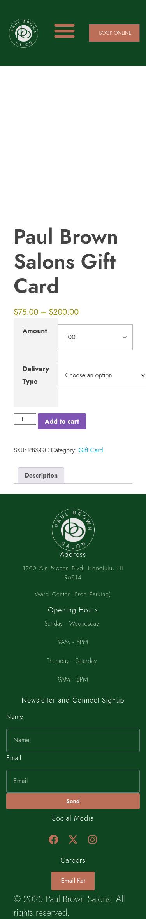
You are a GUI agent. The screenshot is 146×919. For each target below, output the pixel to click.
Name (14, 716)
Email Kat (73, 880)
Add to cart (62, 421)
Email (13, 758)
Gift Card (91, 450)
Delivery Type (35, 375)
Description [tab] (41, 475)
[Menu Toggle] (64, 30)
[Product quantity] (25, 419)
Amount (34, 331)
